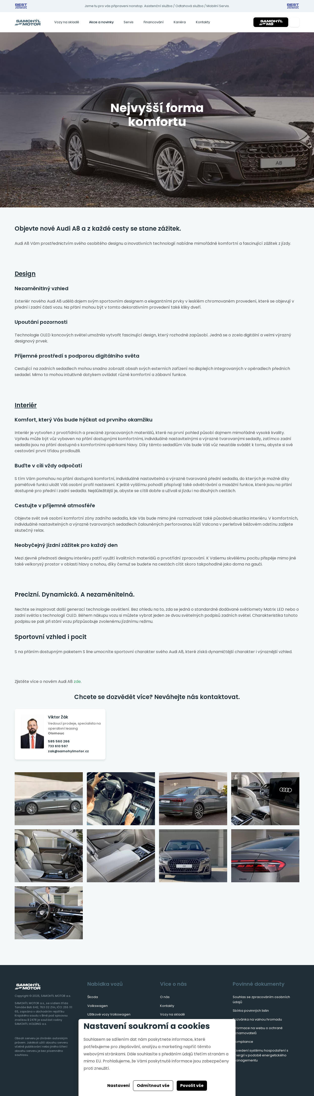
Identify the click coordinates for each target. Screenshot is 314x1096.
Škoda (92, 997)
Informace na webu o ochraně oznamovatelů (257, 1030)
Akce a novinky (101, 22)
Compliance (243, 1041)
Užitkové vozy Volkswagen (108, 1014)
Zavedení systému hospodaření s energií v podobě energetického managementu (260, 1055)
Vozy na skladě (66, 22)
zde (77, 681)
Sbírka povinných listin (251, 1010)
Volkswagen (97, 1005)
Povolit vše (191, 1085)
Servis (129, 22)
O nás (165, 997)
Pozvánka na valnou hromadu (257, 1019)
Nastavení (118, 1085)
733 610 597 (58, 746)
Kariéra (180, 22)
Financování (154, 22)
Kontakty (203, 22)
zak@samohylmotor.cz (68, 751)
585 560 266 (59, 741)
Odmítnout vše (153, 1085)
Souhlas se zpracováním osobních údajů (261, 999)
